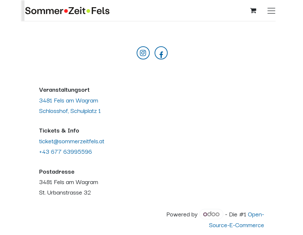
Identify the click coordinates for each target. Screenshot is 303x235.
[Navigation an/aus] (271, 10)
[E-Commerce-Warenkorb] (253, 10)
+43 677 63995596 (65, 151)
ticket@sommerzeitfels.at (71, 140)
